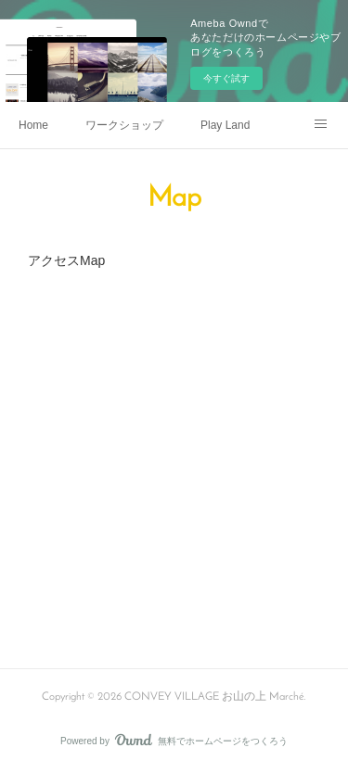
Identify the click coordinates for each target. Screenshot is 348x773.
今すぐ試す (226, 78)
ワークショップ (124, 125)
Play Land (225, 125)
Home (33, 125)
